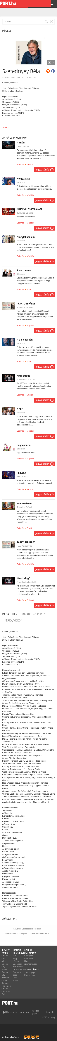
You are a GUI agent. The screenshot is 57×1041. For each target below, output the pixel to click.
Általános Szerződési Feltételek (27, 929)
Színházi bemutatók (30, 951)
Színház (20, 164)
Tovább (6, 127)
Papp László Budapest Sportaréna (18, 962)
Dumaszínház (19, 969)
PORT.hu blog (48, 1017)
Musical (30, 164)
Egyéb (29, 528)
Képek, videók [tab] (13, 620)
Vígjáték (30, 195)
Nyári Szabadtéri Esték (27, 582)
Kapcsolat (50, 1012)
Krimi (29, 289)
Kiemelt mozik (6, 951)
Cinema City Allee (5, 958)
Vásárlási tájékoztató (39, 933)
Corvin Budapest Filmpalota (6, 983)
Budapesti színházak (28, 957)
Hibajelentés (11, 1012)
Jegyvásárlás (42, 169)
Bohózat (30, 600)
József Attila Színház (26, 379)
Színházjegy (29, 972)
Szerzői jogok (35, 1012)
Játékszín (21, 182)
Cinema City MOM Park (6, 991)
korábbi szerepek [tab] (33, 614)
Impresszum (24, 1012)
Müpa (15, 980)
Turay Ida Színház (25, 213)
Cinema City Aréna (5, 966)
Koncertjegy (29, 975)
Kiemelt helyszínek (18, 951)
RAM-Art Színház (24, 546)
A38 (14, 955)
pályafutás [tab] (9, 614)
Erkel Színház (23, 146)
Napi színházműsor (30, 962)
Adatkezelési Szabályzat (16, 933)
